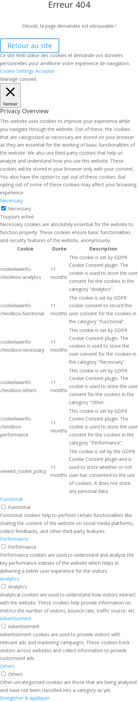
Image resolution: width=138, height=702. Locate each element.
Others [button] (7, 666)
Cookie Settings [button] (17, 71)
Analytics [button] (9, 578)
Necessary (19, 208)
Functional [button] (11, 499)
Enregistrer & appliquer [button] (25, 698)
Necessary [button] (11, 200)
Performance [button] (14, 539)
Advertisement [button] (15, 618)
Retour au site (29, 45)
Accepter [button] (45, 71)
